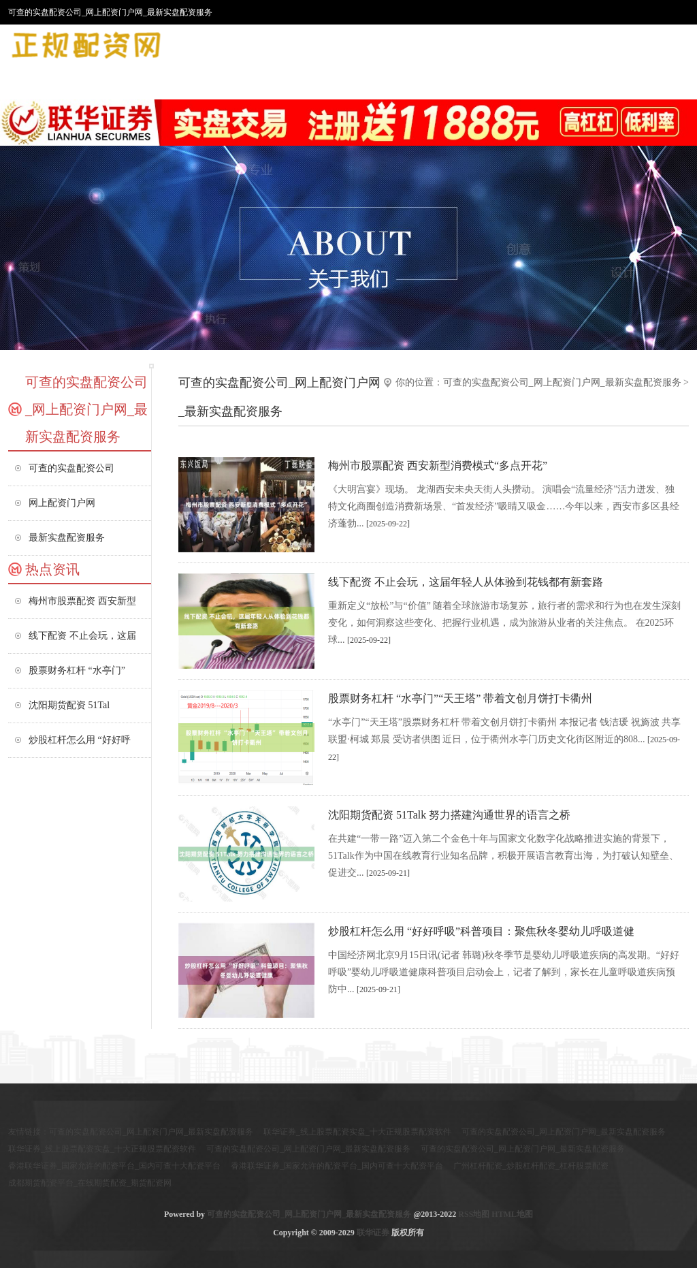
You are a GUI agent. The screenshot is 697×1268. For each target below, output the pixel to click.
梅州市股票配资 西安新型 (82, 601)
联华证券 (373, 1232)
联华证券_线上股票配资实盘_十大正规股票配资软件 (357, 1132)
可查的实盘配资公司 (71, 468)
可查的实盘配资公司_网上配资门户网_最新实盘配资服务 (562, 382)
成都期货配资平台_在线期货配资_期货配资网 (90, 1183)
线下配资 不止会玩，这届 (82, 636)
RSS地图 (473, 1214)
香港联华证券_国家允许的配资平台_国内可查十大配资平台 (114, 1166)
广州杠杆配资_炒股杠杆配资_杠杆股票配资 (531, 1166)
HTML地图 (512, 1214)
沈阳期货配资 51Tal (69, 705)
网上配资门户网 (62, 503)
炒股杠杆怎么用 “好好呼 (80, 740)
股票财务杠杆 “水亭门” (77, 670)
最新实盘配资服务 (67, 538)
